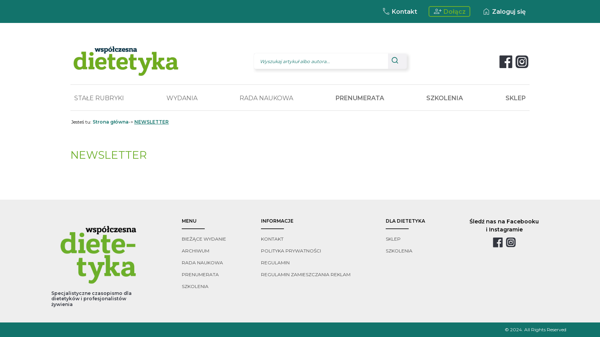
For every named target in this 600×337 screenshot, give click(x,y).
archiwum (195, 251)
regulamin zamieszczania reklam (306, 274)
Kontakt (399, 11)
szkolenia (195, 286)
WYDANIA (181, 98)
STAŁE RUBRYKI (99, 98)
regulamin (275, 262)
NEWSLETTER (151, 122)
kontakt (272, 239)
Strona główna (111, 122)
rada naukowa (202, 262)
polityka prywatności (291, 251)
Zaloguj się (504, 11)
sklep (393, 239)
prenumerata (200, 274)
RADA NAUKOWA (266, 98)
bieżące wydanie (204, 239)
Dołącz (449, 11)
